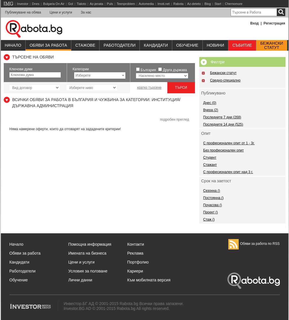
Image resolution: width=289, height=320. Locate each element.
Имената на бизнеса (87, 253)
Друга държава (175, 70)
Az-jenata (96, 3)
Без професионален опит (223, 150)
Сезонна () (211, 190)
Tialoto (81, 3)
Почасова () (212, 205)
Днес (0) (209, 103)
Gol (70, 3)
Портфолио (138, 262)
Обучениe (187, 45)
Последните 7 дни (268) (222, 117)
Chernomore (233, 3)
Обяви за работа (48, 45)
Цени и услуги (61, 12)
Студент (210, 157)
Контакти (135, 244)
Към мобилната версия (149, 280)
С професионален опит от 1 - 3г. (229, 143)
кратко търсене (149, 88)
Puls (110, 3)
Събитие (242, 45)
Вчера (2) (210, 110)
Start (218, 3)
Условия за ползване (88, 271)
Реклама (135, 253)
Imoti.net (164, 3)
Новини (215, 45)
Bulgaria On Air (53, 3)
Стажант (210, 164)
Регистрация (274, 23)
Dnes (35, 3)
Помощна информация (90, 244)
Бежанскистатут (271, 45)
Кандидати (156, 45)
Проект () (210, 212)
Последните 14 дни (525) (223, 124)
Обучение (18, 280)
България (148, 70)
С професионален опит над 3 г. (228, 172)
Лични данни (80, 280)
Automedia (146, 3)
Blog (207, 3)
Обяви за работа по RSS (254, 243)
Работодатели (119, 45)
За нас (86, 12)
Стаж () (209, 219)
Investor (22, 3)
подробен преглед (174, 120)
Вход (254, 23)
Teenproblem (126, 3)
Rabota (178, 3)
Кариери (135, 271)
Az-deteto (194, 3)
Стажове (85, 45)
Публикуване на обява (23, 12)
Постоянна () (213, 198)
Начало (13, 45)
